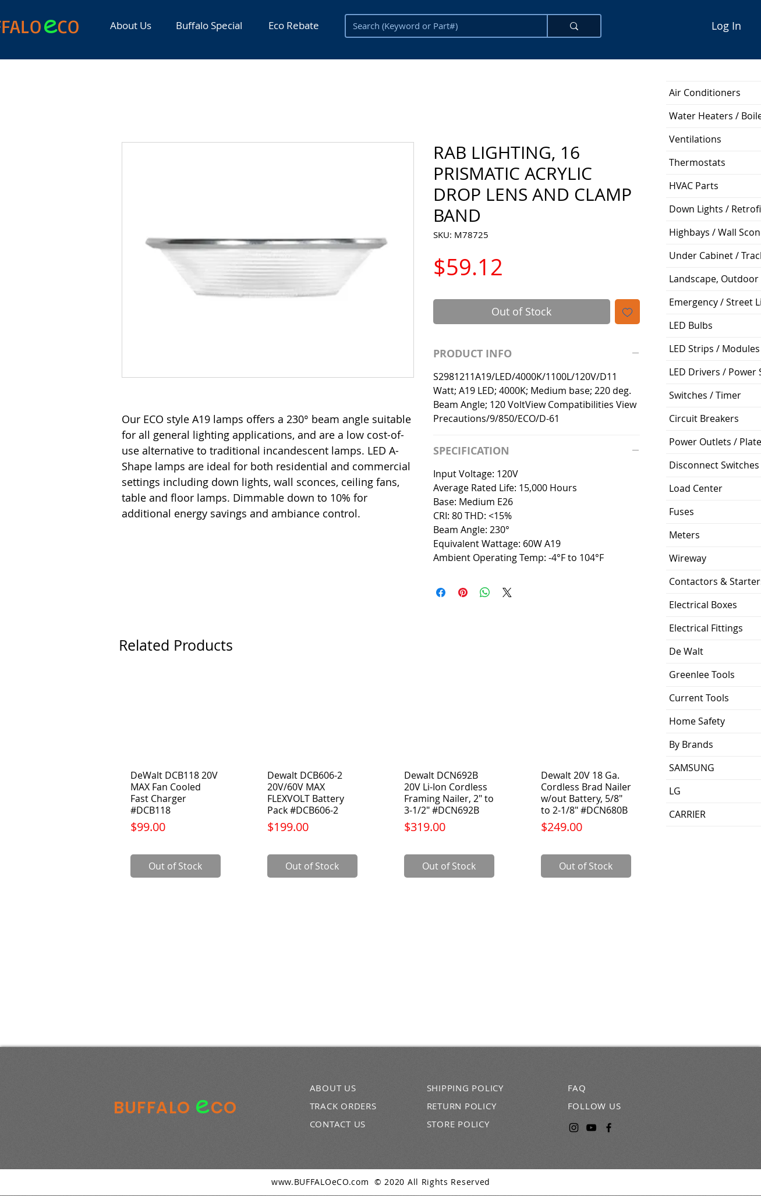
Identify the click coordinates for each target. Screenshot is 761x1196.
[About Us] (134, 25)
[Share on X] (507, 592)
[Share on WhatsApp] (485, 592)
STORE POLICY (458, 1124)
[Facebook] (609, 1128)
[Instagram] (574, 1128)
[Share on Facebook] (441, 592)
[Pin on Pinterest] (463, 592)
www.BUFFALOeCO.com (320, 1181)
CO (68, 26)
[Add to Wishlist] (627, 311)
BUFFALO (154, 1107)
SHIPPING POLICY (465, 1088)
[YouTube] (591, 1128)
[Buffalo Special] (211, 25)
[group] (380, 782)
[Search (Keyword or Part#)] (437, 26)
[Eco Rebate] (293, 25)
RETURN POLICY (462, 1106)
